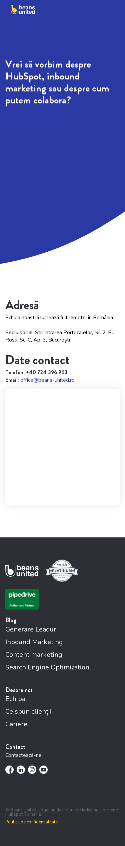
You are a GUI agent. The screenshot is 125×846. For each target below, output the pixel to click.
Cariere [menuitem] (16, 724)
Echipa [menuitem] (15, 698)
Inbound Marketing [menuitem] (34, 641)
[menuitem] (9, 770)
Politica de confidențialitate (31, 822)
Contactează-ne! (24, 755)
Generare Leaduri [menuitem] (31, 629)
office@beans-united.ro (47, 380)
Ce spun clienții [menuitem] (28, 711)
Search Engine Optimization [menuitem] (47, 667)
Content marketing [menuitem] (33, 654)
